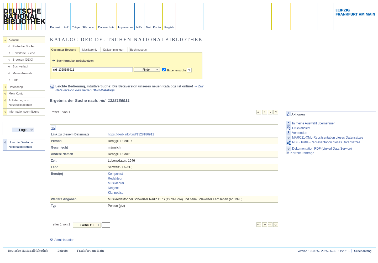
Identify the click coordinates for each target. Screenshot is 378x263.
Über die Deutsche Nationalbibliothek (21, 144)
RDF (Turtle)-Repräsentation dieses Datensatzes (326, 142)
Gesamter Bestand (63, 49)
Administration (62, 240)
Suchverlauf (20, 66)
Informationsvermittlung (24, 111)
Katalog (14, 39)
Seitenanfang (362, 251)
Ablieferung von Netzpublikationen (20, 102)
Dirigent (113, 188)
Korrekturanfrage (300, 153)
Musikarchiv (89, 49)
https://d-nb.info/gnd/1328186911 (131, 134)
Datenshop (16, 86)
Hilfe (139, 27)
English (169, 27)
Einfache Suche (23, 46)
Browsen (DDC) (23, 59)
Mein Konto (153, 27)
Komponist (115, 174)
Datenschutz (106, 27)
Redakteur (115, 178)
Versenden (299, 133)
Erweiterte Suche (24, 53)
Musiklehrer (116, 183)
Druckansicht (301, 128)
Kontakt (55, 27)
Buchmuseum (139, 49)
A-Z (66, 27)
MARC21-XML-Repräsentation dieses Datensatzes (327, 137)
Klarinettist (115, 192)
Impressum (125, 27)
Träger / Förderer (83, 27)
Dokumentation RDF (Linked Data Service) (322, 148)
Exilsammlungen (113, 49)
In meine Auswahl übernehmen (313, 123)
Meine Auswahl (22, 73)
